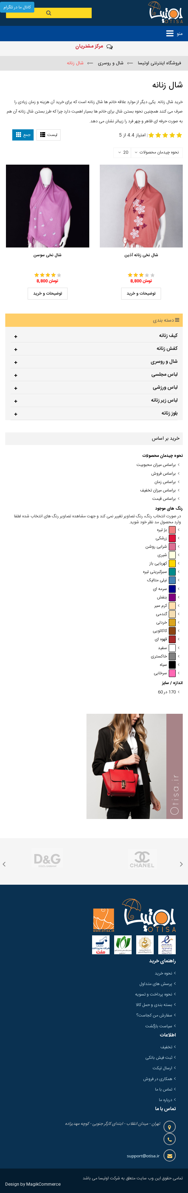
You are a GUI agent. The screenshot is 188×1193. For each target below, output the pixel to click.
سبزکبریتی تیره (159, 572)
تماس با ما (163, 1089)
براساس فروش (163, 474)
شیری (167, 555)
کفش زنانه (167, 349)
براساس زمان (165, 482)
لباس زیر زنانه (164, 400)
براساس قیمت (164, 499)
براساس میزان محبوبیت (156, 465)
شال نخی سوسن (47, 255)
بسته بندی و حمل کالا (154, 1004)
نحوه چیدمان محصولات (159, 152)
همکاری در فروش (157, 1079)
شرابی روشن (160, 547)
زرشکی (165, 538)
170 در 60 (167, 692)
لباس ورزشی (165, 387)
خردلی (166, 623)
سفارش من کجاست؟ (154, 1015)
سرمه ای (164, 589)
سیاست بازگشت (158, 1026)
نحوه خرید (163, 973)
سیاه (168, 665)
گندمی (166, 614)
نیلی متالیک (161, 580)
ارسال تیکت (162, 1068)
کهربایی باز (162, 564)
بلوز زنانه (169, 413)
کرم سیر (165, 606)
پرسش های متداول (155, 983)
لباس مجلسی (164, 375)
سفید (167, 648)
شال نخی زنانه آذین (141, 255)
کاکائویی (164, 631)
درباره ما (165, 1100)
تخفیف (166, 1047)
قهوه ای (165, 639)
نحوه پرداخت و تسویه (153, 994)
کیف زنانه (168, 336)
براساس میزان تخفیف (158, 491)
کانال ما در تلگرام (17, 7)
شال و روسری (164, 362)
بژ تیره (166, 530)
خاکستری (163, 657)
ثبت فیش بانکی (158, 1057)
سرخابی (165, 673)
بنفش (166, 598)
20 (123, 153)
